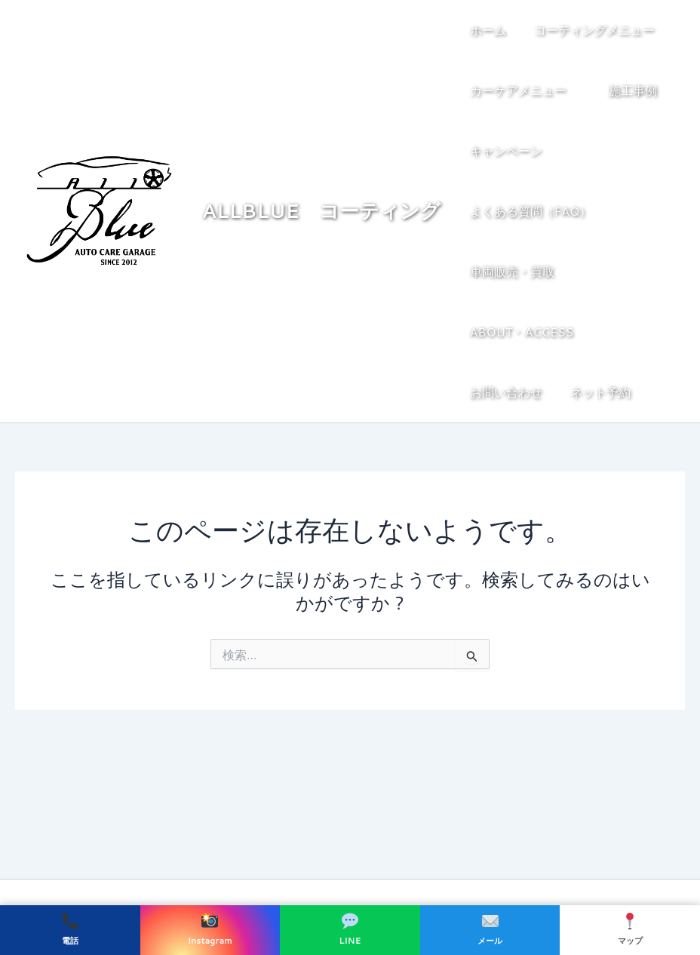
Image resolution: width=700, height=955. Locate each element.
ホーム (488, 29)
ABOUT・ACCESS (522, 331)
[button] (658, 30)
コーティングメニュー (598, 30)
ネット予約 (500, 392)
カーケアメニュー (526, 90)
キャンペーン (506, 150)
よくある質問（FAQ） (531, 211)
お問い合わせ (633, 331)
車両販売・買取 (512, 271)
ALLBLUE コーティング (323, 210)
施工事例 (629, 90)
